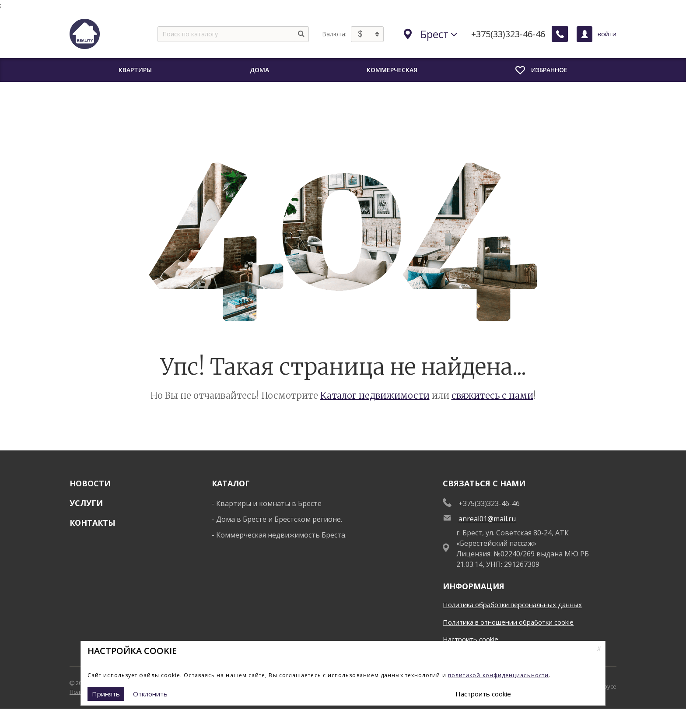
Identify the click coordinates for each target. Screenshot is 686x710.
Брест (431, 34)
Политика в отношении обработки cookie (508, 622)
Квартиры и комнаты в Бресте (269, 503)
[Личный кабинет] (584, 34)
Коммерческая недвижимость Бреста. (281, 535)
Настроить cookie (470, 639)
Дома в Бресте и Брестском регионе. (279, 519)
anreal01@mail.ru (487, 519)
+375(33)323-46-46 (509, 34)
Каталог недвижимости (375, 395)
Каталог (231, 483)
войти (607, 33)
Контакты (93, 522)
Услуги (86, 503)
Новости (90, 483)
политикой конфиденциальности (498, 675)
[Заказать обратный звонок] (560, 34)
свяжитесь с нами (492, 395)
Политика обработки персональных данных (512, 604)
